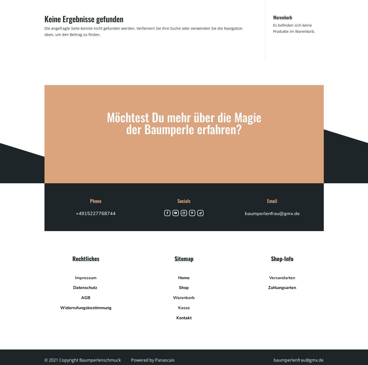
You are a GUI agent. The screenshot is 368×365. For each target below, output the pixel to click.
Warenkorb (184, 300)
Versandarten (282, 281)
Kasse (184, 311)
